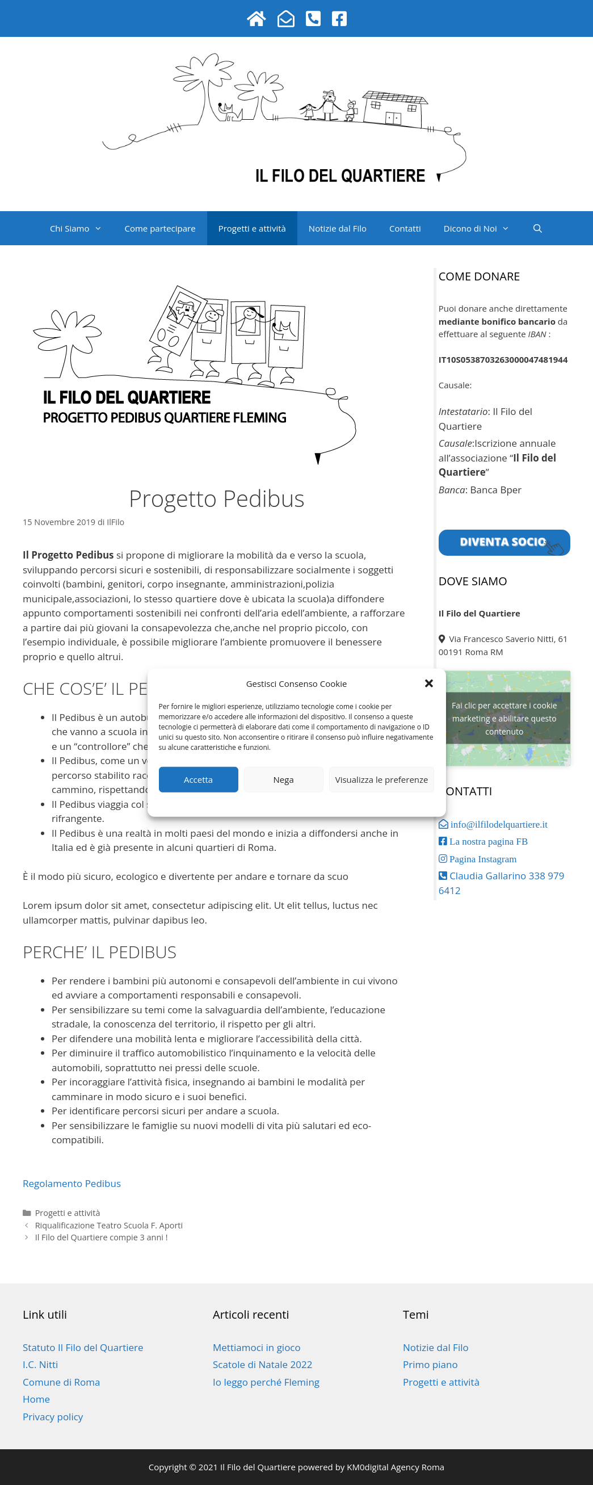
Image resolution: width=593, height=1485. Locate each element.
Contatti (405, 228)
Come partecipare (160, 228)
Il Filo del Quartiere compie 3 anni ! (101, 1237)
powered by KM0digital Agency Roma (370, 1467)
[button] (429, 683)
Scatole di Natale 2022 (262, 1364)
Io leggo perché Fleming (266, 1381)
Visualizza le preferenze (381, 779)
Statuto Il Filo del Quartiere (83, 1347)
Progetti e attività (252, 228)
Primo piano (430, 1364)
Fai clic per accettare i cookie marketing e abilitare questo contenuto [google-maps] (504, 718)
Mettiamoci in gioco (257, 1347)
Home (36, 1399)
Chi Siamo (81, 228)
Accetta (198, 779)
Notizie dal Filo (338, 228)
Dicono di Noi (482, 228)
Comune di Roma (61, 1381)
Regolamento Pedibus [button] (72, 1183)
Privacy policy (272, 802)
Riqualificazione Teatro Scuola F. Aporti (109, 1225)
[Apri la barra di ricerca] (537, 228)
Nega (284, 779)
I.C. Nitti (40, 1364)
